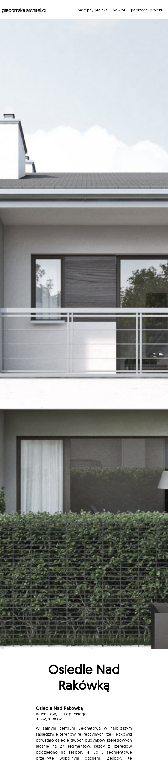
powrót (119, 10)
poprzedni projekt (146, 10)
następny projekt (92, 10)
